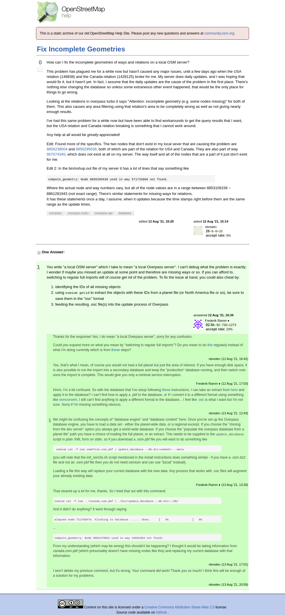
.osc (201, 400)
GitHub (162, 612)
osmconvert (68, 400)
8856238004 (57, 149)
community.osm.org (219, 33)
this (210, 345)
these (115, 350)
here (234, 390)
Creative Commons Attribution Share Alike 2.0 (179, 607)
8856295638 (86, 149)
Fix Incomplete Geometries (81, 49)
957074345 (56, 154)
